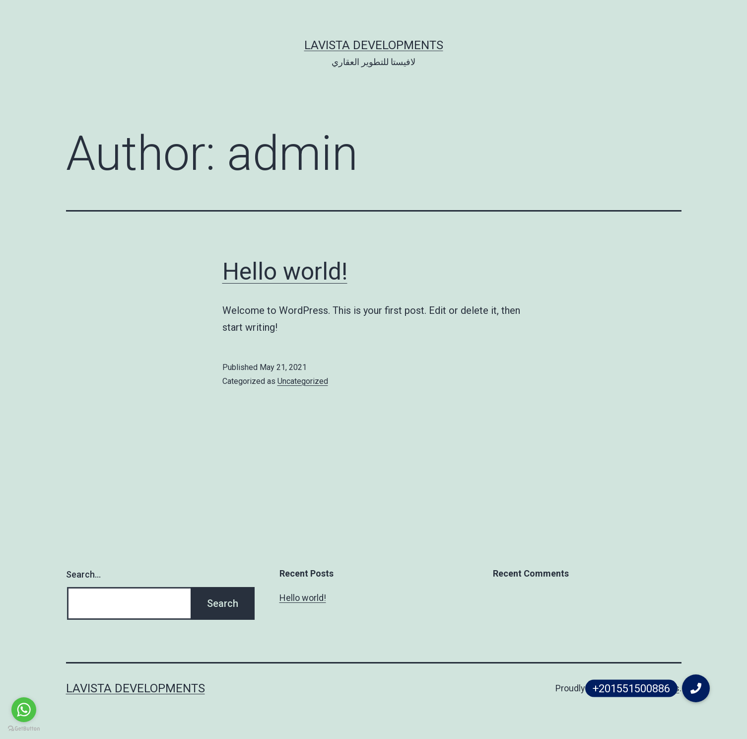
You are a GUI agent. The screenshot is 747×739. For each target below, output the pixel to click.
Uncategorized (302, 381)
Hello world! (284, 271)
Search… (83, 574)
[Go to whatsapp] (23, 709)
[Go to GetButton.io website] (24, 729)
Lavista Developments (373, 45)
